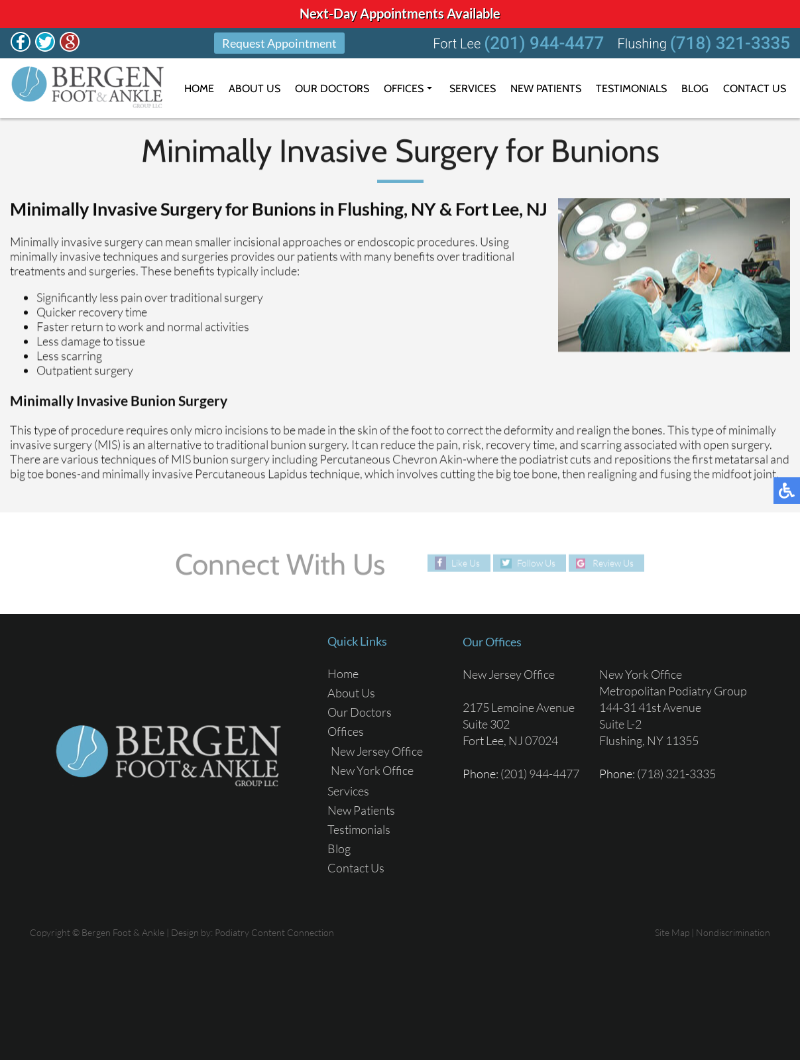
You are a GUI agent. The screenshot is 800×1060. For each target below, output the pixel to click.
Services (472, 88)
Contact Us (754, 88)
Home (199, 88)
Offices (404, 88)
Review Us (613, 563)
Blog (695, 88)
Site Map (672, 932)
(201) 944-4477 (544, 43)
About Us (254, 88)
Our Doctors (332, 88)
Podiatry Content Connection (274, 932)
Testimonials (631, 88)
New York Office (372, 770)
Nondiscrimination (733, 932)
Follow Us (536, 563)
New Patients (545, 88)
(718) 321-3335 (730, 43)
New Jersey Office (377, 751)
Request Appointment (279, 43)
